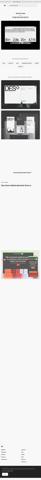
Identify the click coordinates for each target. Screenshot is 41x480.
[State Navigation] (20, 418)
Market (22, 454)
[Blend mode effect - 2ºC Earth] (20, 357)
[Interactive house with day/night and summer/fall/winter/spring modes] (20, 326)
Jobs (22, 452)
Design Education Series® (20, 17)
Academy (23, 449)
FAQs (22, 457)
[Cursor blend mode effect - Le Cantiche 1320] (20, 234)
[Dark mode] (20, 264)
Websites (3, 449)
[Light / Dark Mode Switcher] (20, 204)
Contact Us (23, 461)
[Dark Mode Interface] (20, 295)
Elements (3, 454)
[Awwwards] (5, 5)
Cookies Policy (9, 470)
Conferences (4, 459)
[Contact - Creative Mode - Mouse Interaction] (20, 387)
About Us (23, 459)
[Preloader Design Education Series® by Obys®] (20, 155)
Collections (3, 452)
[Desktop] (20, 94)
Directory (3, 457)
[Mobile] (20, 124)
